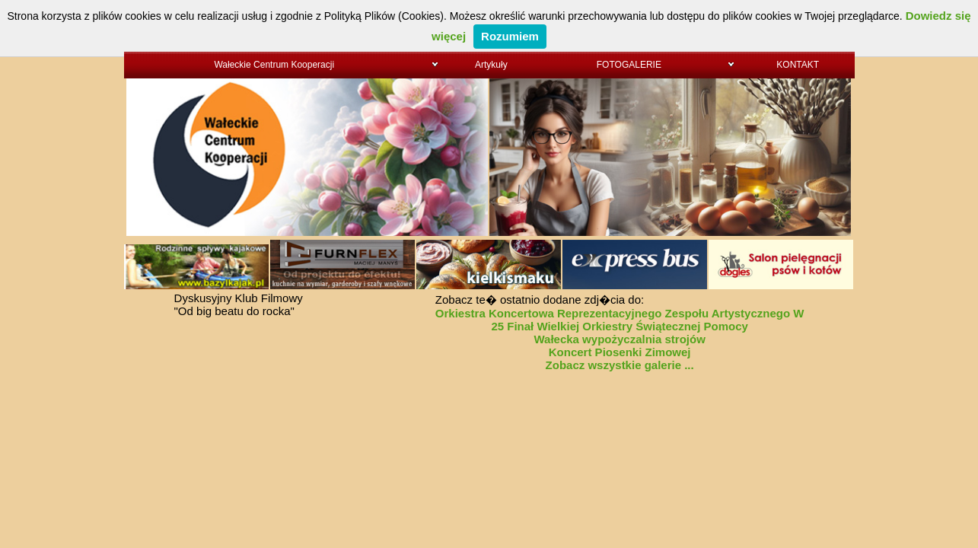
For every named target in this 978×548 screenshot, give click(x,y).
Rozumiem (510, 36)
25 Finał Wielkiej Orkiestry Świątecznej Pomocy (619, 326)
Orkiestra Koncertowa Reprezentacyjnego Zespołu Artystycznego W (619, 313)
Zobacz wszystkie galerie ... (620, 364)
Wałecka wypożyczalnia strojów (619, 339)
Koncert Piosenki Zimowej (620, 352)
